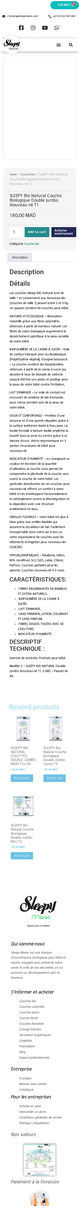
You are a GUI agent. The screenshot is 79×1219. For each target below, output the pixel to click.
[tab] (20, 257)
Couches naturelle (31, 1007)
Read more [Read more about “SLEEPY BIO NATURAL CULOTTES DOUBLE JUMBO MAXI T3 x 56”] (22, 778)
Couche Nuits (28, 1018)
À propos (25, 1078)
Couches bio (27, 1001)
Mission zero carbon (33, 1084)
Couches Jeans (29, 1012)
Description (20, 257)
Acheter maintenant (64, 232)
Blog (22, 1052)
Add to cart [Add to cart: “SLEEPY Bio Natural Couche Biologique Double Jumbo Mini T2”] (22, 856)
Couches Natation (31, 1024)
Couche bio (27, 174)
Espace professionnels (34, 1058)
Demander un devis (32, 1112)
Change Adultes (30, 1029)
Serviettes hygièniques (35, 1035)
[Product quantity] (15, 232)
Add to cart (37, 232)
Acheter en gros (30, 1106)
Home (13, 174)
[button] (58, 44)
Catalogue (26, 1090)
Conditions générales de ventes (40, 1117)
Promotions (27, 1046)
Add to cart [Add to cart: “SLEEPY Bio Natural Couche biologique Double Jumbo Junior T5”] (54, 778)
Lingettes (25, 1041)
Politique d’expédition (34, 1123)
